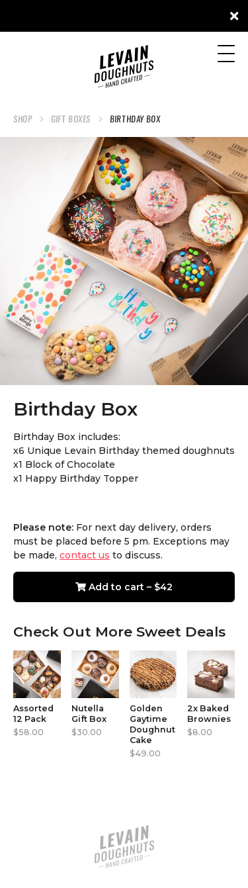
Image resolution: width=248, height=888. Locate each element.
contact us (85, 555)
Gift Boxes (71, 118)
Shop (23, 118)
